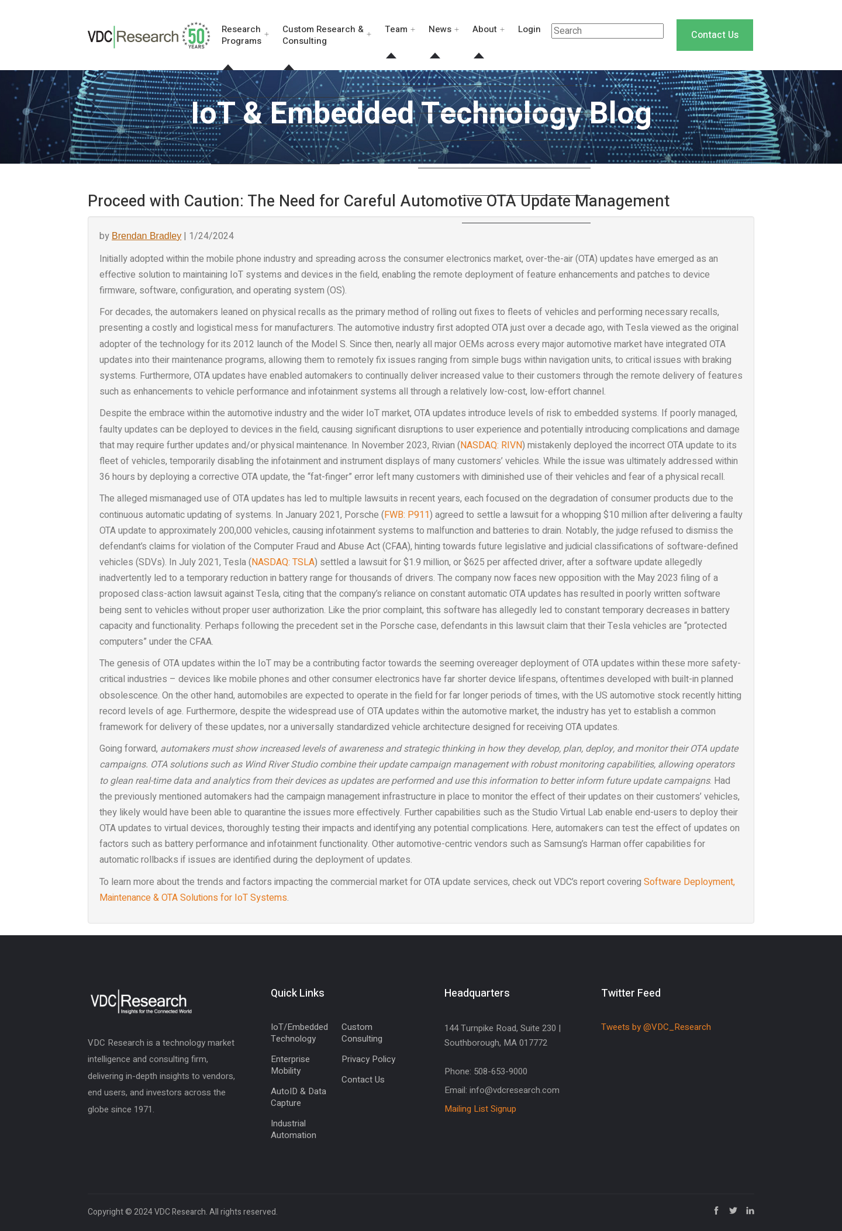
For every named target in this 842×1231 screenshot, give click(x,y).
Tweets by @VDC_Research (656, 1027)
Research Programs (241, 35)
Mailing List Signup (480, 1108)
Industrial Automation (293, 1129)
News (440, 29)
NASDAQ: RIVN (491, 445)
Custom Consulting (361, 1033)
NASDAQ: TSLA (283, 562)
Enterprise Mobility (290, 1065)
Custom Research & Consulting (323, 35)
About (484, 29)
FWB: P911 (407, 515)
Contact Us (715, 35)
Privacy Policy (368, 1059)
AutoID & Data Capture (298, 1097)
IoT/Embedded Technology (299, 1033)
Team (396, 29)
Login (529, 29)
